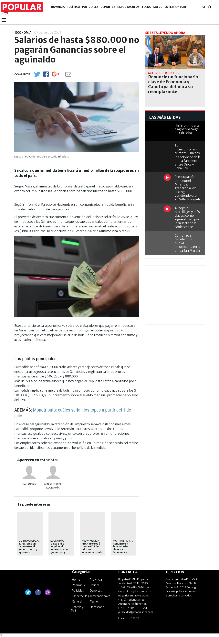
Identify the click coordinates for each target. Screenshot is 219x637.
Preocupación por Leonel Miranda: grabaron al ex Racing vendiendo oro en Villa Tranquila (188, 188)
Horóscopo (97, 607)
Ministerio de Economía (53, 486)
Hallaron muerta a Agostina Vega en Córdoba (187, 129)
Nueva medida (90, 540)
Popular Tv (79, 585)
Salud (157, 7)
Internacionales (100, 596)
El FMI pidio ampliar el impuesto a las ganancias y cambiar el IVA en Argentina (60, 550)
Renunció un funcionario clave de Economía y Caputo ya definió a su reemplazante (122, 552)
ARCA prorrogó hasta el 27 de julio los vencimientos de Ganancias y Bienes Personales (92, 552)
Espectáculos (128, 7)
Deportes (107, 7)
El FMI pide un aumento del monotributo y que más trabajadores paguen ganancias (28, 552)
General (77, 601)
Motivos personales (126, 540)
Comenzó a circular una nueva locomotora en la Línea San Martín (187, 242)
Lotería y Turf (175, 7)
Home (76, 579)
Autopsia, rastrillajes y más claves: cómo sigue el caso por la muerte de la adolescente (187, 217)
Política (73, 7)
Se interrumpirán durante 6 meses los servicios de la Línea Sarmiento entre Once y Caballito (188, 157)
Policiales (90, 7)
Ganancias (29, 484)
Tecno (146, 7)
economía (57, 540)
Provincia (57, 7)
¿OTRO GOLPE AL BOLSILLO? (35, 540)
